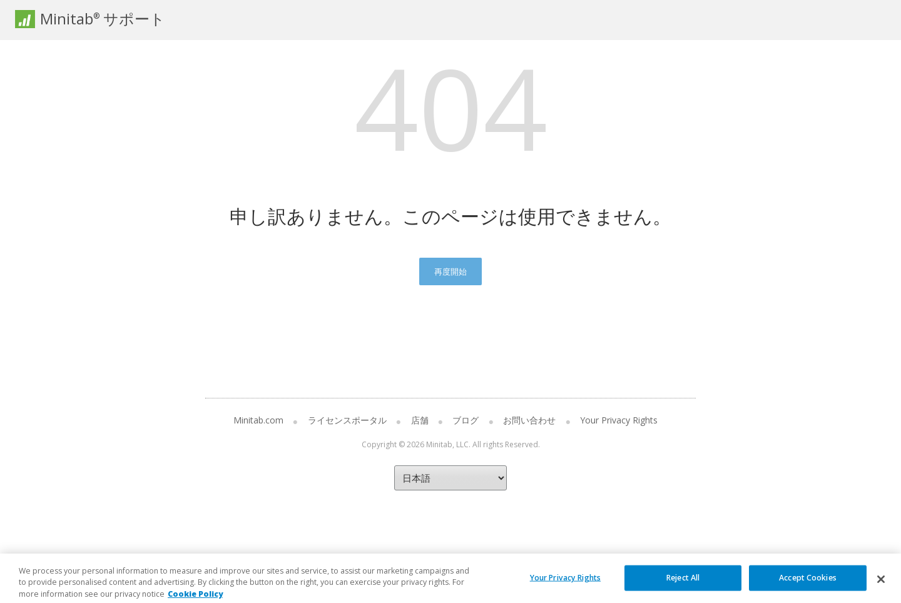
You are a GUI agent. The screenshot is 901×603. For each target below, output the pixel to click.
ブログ (465, 420)
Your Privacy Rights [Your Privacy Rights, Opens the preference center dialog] (565, 587)
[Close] (881, 588)
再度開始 (450, 271)
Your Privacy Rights (619, 420)
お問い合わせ (529, 420)
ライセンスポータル (347, 420)
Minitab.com (258, 420)
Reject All (683, 587)
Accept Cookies (808, 587)
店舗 (420, 420)
